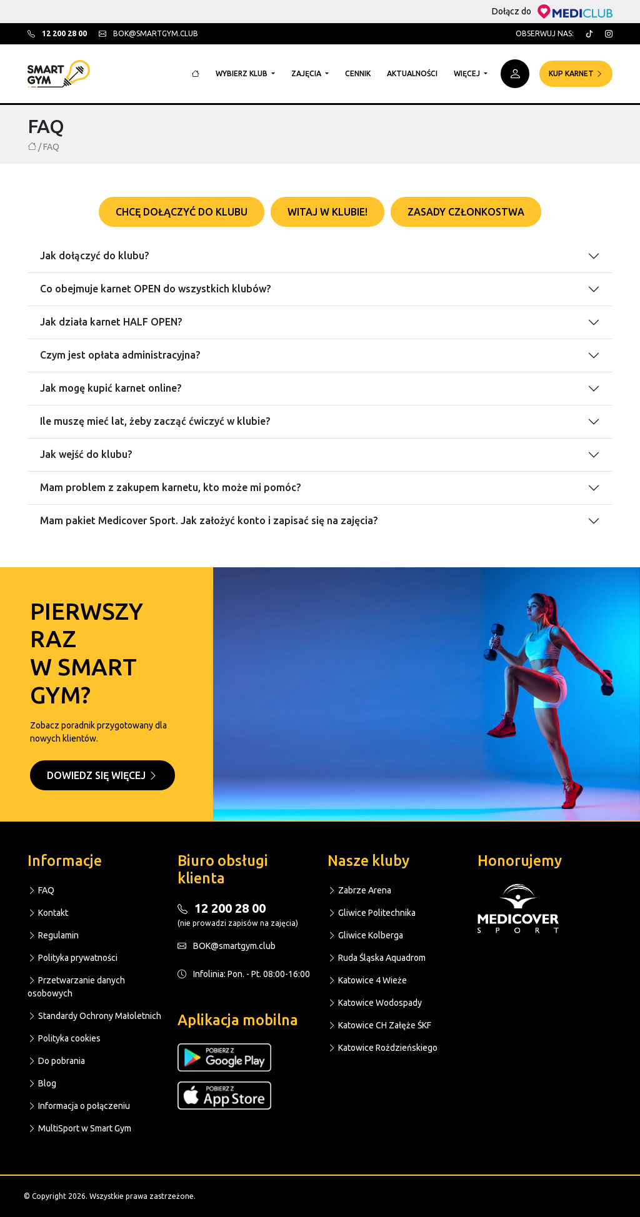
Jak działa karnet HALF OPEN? (111, 321)
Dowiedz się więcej (102, 775)
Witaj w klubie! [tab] (328, 211)
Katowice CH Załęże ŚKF (379, 1025)
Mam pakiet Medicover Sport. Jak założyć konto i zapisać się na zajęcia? (209, 520)
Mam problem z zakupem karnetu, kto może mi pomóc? (170, 487)
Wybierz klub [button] (242, 73)
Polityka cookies (64, 1038)
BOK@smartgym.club (227, 946)
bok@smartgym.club (148, 33)
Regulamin (53, 935)
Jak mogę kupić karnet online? (110, 388)
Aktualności (412, 73)
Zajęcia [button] (307, 73)
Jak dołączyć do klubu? (94, 255)
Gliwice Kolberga (365, 935)
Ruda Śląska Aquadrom (377, 958)
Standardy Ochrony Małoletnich (94, 1016)
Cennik (358, 73)
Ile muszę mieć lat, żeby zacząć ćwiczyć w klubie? (155, 421)
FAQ (41, 890)
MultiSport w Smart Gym (79, 1128)
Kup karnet (576, 73)
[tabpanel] (320, 381)
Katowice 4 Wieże (367, 980)
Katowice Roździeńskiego (383, 1048)
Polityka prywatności (73, 958)
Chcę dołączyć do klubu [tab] (182, 211)
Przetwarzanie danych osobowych (76, 986)
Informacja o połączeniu (79, 1106)
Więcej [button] (468, 73)
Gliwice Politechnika (372, 913)
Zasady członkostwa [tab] (466, 211)
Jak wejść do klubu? (86, 454)
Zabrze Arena (359, 890)
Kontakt (48, 913)
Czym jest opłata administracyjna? (120, 354)
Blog (42, 1083)
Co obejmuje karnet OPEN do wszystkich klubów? (155, 288)
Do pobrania (56, 1061)
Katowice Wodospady (375, 1003)
